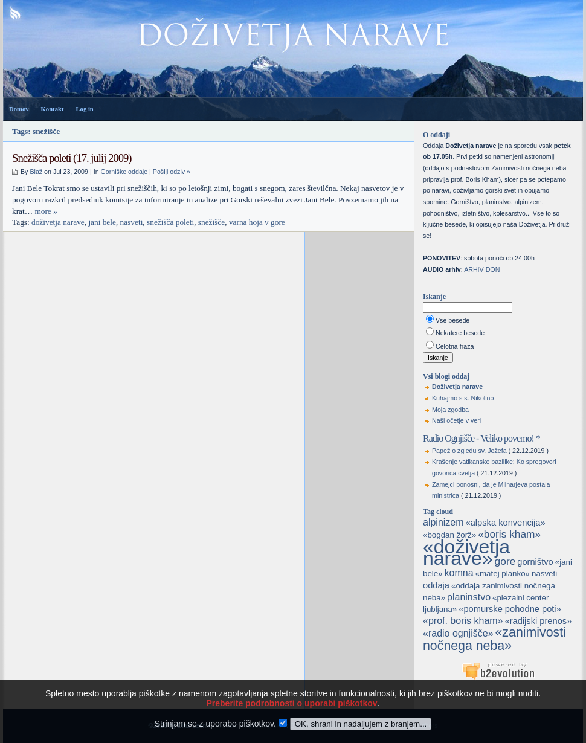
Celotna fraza (455, 346)
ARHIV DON (482, 269)
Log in (84, 109)
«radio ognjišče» (458, 633)
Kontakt (52, 109)
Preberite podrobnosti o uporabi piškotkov (291, 717)
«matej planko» (502, 573)
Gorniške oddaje (124, 171)
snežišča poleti (170, 222)
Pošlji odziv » (171, 171)
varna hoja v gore (257, 222)
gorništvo (535, 562)
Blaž (36, 171)
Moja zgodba (450, 409)
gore (505, 561)
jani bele (102, 222)
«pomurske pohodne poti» (510, 609)
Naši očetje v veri (456, 420)
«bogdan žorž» (449, 534)
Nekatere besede (460, 332)
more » (45, 211)
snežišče (211, 222)
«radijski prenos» (538, 621)
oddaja (436, 585)
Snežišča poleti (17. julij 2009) (72, 158)
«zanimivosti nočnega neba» (494, 639)
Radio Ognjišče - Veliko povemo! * (481, 438)
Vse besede (452, 320)
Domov (19, 109)
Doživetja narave (457, 386)
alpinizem (443, 522)
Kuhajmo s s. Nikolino (463, 398)
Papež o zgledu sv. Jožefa (469, 450)
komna (459, 573)
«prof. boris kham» (463, 621)
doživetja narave (58, 222)
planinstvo (469, 597)
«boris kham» (509, 534)
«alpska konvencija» (506, 522)
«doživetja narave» (466, 552)
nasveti (131, 222)
